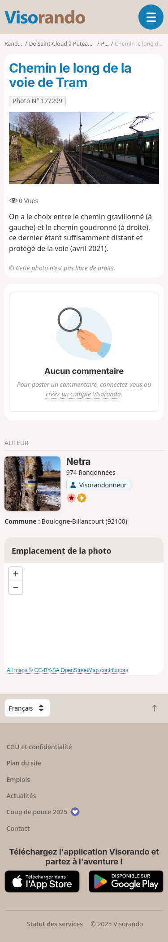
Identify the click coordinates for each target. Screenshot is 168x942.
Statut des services (55, 924)
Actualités (21, 795)
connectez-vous (121, 384)
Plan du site (24, 763)
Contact (18, 828)
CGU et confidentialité (39, 746)
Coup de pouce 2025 (43, 811)
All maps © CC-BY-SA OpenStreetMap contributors (67, 670)
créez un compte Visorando (83, 394)
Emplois (18, 779)
